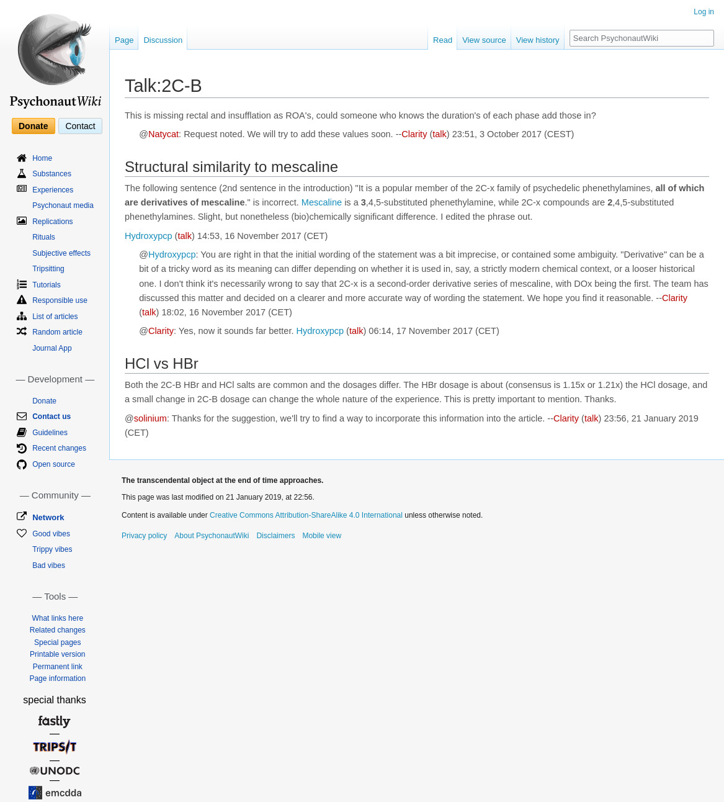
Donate (33, 126)
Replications (52, 221)
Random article (57, 332)
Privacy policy (144, 535)
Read (442, 40)
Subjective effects (61, 253)
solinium (150, 418)
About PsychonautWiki (211, 535)
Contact (80, 126)
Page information (57, 678)
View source (484, 40)
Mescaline (322, 202)
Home (42, 158)
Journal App (51, 348)
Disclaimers (275, 535)
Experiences (52, 190)
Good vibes (51, 533)
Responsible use (59, 300)
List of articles (55, 316)
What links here (57, 618)
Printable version (57, 654)
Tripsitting (48, 268)
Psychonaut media (63, 205)
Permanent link (58, 666)
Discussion (162, 40)
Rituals (43, 237)
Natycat (163, 134)
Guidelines (50, 432)
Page (124, 40)
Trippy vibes (52, 549)
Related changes (58, 630)
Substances (51, 173)
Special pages (57, 642)
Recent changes (59, 448)
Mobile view (321, 535)
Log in (704, 11)
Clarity (414, 134)
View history (538, 40)
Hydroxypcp (148, 236)
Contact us (51, 416)
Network (48, 517)
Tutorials (46, 285)
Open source (53, 464)
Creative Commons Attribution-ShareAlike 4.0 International (306, 515)
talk (439, 134)
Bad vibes (48, 565)
